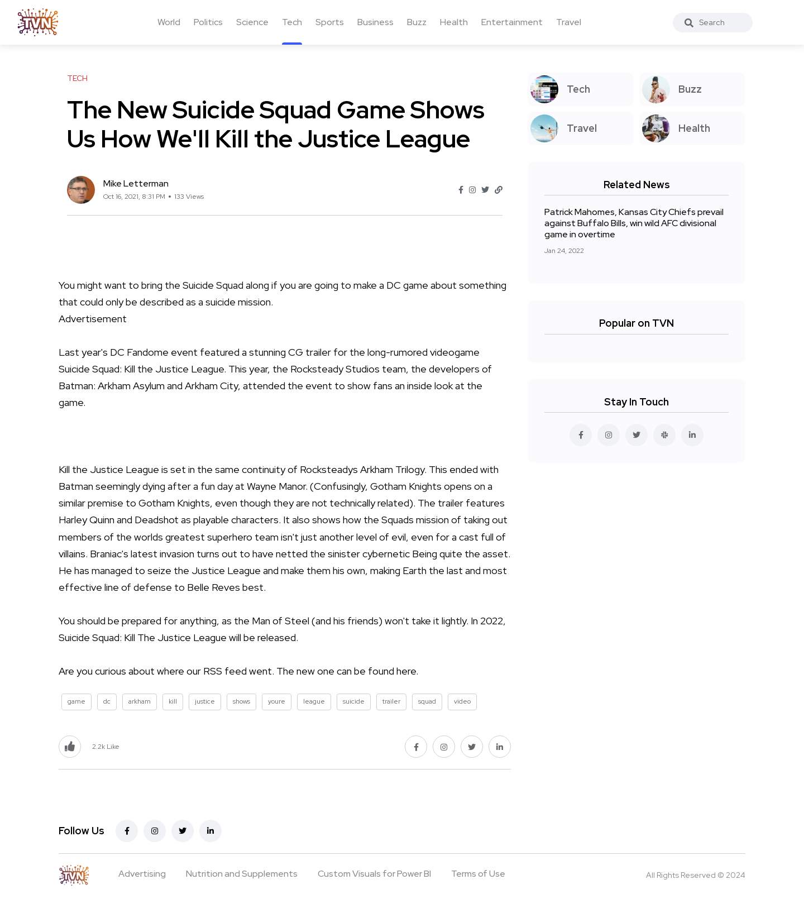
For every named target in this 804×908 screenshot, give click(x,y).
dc (107, 701)
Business (375, 22)
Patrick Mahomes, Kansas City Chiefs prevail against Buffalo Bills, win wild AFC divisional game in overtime (634, 223)
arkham (139, 701)
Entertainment (512, 22)
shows (241, 701)
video (462, 701)
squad (427, 701)
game (76, 701)
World (168, 22)
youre (276, 701)
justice (205, 701)
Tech (292, 22)
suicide (354, 701)
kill (173, 701)
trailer (391, 701)
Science (252, 22)
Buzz (417, 22)
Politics (208, 22)
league (314, 701)
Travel (568, 22)
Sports (329, 22)
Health (454, 22)
